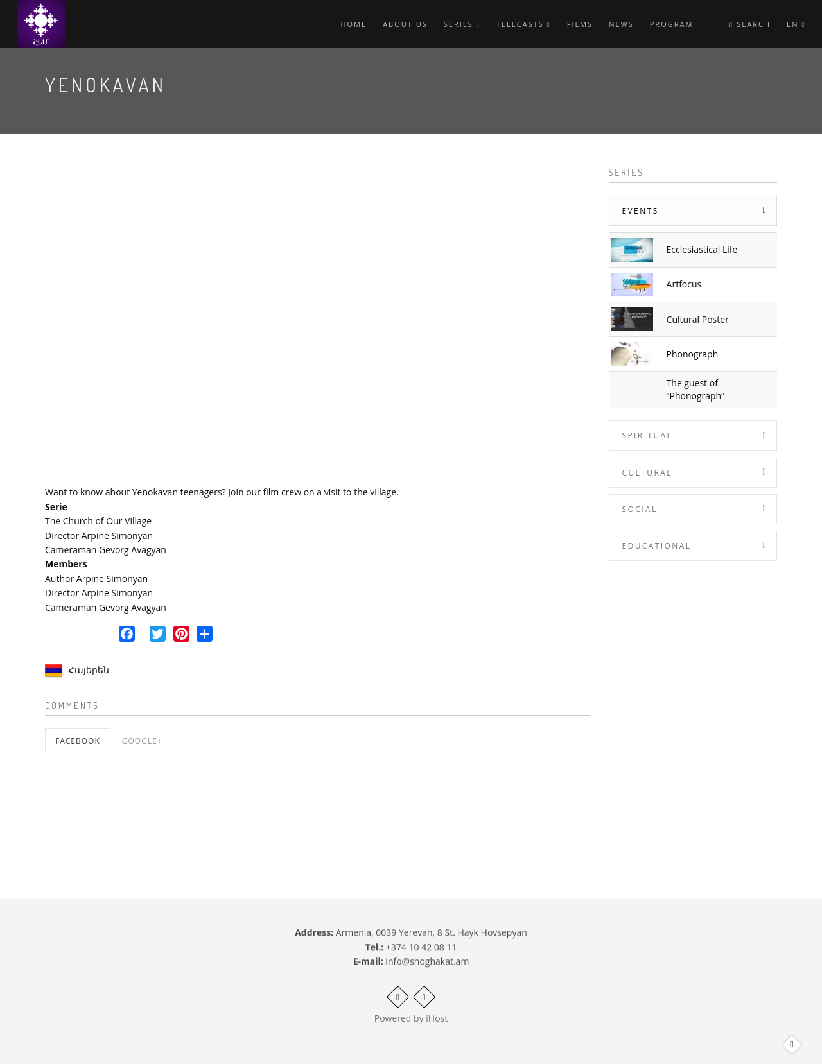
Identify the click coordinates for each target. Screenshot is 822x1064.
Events (640, 210)
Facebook (77, 740)
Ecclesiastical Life (702, 249)
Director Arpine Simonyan (99, 535)
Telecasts (523, 24)
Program (672, 24)
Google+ (142, 740)
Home (353, 24)
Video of (317, 320)
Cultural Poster (698, 319)
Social (640, 509)
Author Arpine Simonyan (96, 578)
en (796, 24)
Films (580, 24)
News (621, 24)
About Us (405, 24)
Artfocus (684, 284)
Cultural (647, 472)
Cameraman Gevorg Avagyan (105, 550)
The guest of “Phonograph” (695, 389)
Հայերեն (88, 670)
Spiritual (647, 435)
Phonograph (693, 354)
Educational (657, 545)
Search (749, 24)
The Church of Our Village (98, 521)
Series (462, 24)
